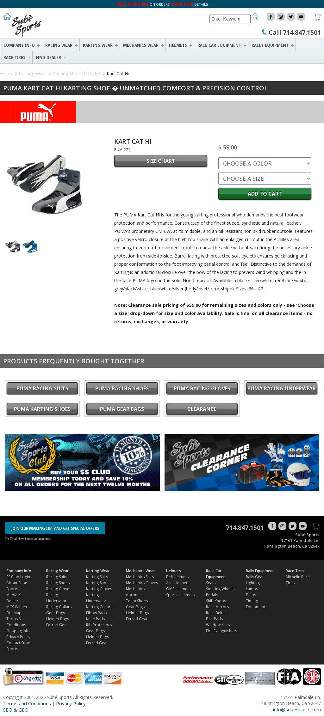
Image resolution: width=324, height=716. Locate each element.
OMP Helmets (178, 589)
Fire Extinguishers (221, 631)
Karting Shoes (68, 73)
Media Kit (14, 595)
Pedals (212, 595)
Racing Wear (58, 45)
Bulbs (251, 595)
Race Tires (14, 57)
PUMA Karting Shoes (42, 408)
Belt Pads (214, 619)
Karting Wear (98, 45)
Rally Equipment (270, 45)
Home (7, 73)
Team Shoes (137, 601)
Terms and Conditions (27, 703)
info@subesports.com (297, 709)
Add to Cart (265, 193)
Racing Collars (59, 607)
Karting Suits (97, 576)
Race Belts (215, 613)
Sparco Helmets (180, 595)
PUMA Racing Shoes (122, 388)
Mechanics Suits (140, 576)
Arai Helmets (177, 583)
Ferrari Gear (57, 625)
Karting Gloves (99, 589)
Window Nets (218, 625)
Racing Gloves (58, 589)
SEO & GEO (15, 710)
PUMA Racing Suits (42, 388)
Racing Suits (56, 576)
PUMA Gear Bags (122, 408)
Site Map (14, 613)
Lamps (252, 589)
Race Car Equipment (219, 45)
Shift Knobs (216, 601)
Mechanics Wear (141, 45)
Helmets (178, 45)
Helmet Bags (57, 619)
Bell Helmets (177, 576)
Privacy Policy (18, 637)
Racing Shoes (58, 583)
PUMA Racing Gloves (202, 388)
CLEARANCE (201, 408)
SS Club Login (18, 576)
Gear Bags (55, 613)
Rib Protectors (99, 625)
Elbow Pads (96, 613)
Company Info (19, 45)
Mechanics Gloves (142, 583)
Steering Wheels (220, 589)
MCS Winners (17, 607)
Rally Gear (255, 576)
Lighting (253, 583)
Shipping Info (18, 631)
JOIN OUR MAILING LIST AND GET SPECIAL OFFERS (55, 528)
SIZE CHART (160, 160)
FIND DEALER (48, 57)
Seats (210, 583)
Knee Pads (95, 619)
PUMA (95, 73)
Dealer (12, 601)
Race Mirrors (217, 607)
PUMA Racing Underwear (281, 388)
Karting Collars (99, 607)
